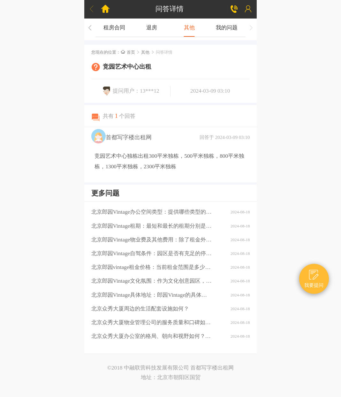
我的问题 (227, 28)
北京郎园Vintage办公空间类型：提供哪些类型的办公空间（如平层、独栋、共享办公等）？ (151, 212)
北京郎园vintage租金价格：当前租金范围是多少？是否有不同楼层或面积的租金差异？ (151, 267)
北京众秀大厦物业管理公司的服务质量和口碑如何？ (151, 322)
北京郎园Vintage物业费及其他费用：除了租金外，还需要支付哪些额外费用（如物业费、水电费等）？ (151, 240)
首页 (127, 52)
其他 (189, 28)
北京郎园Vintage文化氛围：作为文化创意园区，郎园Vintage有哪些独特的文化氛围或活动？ (151, 281)
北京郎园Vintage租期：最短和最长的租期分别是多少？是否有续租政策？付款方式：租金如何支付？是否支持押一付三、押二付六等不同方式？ (151, 226)
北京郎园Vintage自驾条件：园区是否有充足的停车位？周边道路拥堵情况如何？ (151, 253)
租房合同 (114, 28)
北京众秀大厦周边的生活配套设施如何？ (140, 309)
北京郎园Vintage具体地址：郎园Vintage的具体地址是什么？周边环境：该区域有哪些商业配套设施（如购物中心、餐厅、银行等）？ (151, 295)
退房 (151, 28)
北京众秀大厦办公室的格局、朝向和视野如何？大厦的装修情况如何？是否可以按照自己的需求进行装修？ (151, 336)
